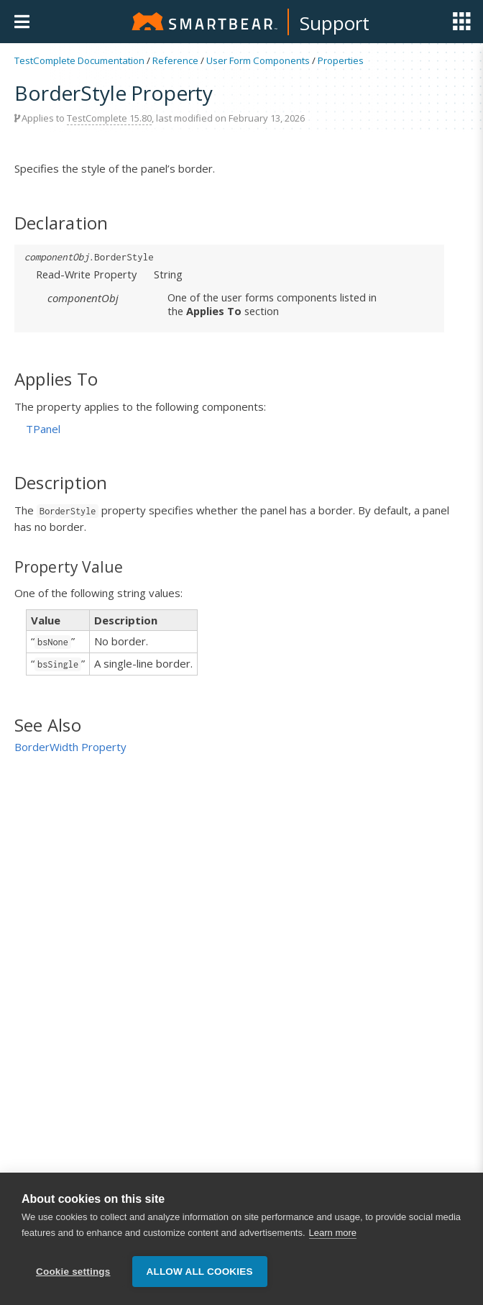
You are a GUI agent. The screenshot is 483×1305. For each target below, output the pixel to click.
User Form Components (258, 60)
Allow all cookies (200, 1271)
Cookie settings (73, 1271)
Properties (341, 60)
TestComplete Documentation (79, 60)
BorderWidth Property (70, 747)
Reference (175, 60)
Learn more (332, 1233)
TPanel (43, 429)
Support (334, 23)
